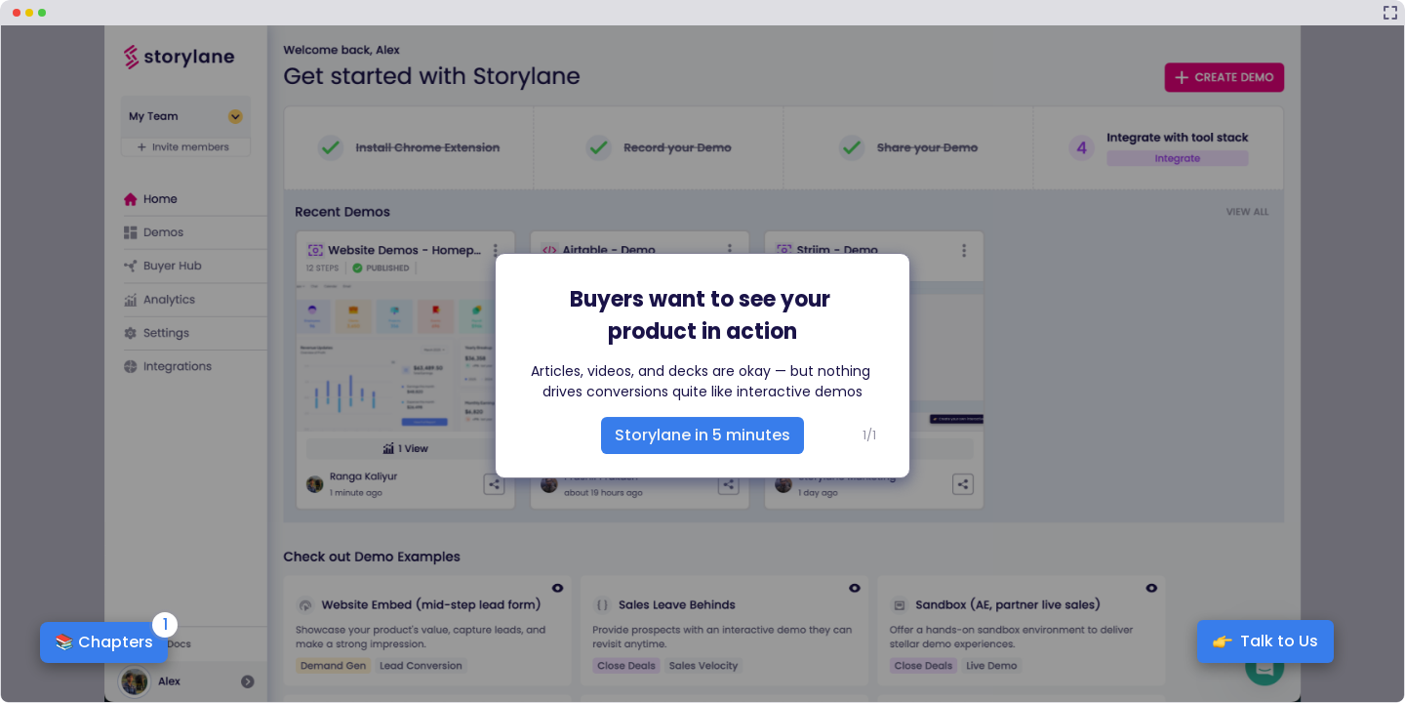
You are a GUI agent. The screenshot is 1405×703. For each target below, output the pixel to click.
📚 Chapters (104, 642)
